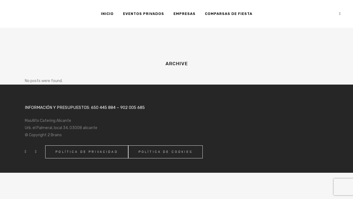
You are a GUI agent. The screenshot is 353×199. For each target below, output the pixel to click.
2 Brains (54, 135)
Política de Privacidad (86, 152)
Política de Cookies (165, 152)
